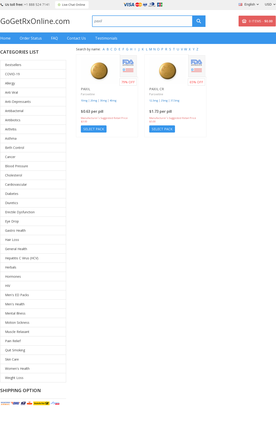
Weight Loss (14, 378)
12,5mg (153, 100)
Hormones (13, 276)
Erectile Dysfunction (20, 212)
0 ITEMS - (261, 21)
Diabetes (11, 193)
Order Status (31, 38)
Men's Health (15, 304)
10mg (84, 100)
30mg (103, 100)
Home (5, 38)
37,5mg (175, 100)
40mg (113, 100)
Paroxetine (88, 94)
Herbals (10, 267)
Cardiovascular (16, 184)
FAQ (54, 38)
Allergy (10, 83)
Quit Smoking (15, 350)
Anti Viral (11, 92)
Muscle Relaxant (17, 331)
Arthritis (11, 129)
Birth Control (14, 147)
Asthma (11, 138)
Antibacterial (14, 111)
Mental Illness (15, 313)
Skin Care (12, 359)
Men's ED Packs (17, 295)
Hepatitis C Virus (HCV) (21, 258)
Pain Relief (13, 341)
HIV (7, 285)
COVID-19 (12, 74)
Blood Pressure (16, 166)
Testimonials (106, 38)
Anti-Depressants (18, 101)
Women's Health (17, 368)
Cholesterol (13, 175)
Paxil (85, 89)
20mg (93, 100)
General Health (16, 249)
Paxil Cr (156, 89)
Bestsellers (13, 65)
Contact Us (76, 38)
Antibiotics (12, 120)
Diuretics (11, 203)
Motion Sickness (17, 322)
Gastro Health (15, 230)
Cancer (10, 157)
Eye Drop (12, 221)
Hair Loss (12, 239)
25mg (164, 100)
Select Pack (93, 129)
